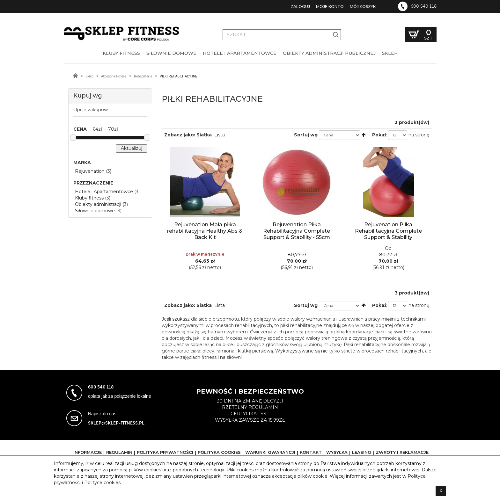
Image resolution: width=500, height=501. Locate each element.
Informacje (87, 452)
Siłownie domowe (95, 211)
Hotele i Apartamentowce (104, 191)
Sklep (89, 76)
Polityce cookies (102, 482)
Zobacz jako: (179, 135)
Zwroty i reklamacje (402, 452)
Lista (219, 135)
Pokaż (379, 135)
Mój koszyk (363, 6)
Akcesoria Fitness (113, 76)
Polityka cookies (219, 452)
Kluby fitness (89, 198)
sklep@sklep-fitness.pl (116, 423)
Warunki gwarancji (270, 452)
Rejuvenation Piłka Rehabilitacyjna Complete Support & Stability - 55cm (296, 230)
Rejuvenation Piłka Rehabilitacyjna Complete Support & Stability (388, 230)
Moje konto (330, 6)
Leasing (361, 452)
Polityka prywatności (165, 452)
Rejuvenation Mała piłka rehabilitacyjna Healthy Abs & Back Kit (205, 230)
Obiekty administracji (98, 204)
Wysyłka (337, 452)
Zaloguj (300, 6)
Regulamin (119, 452)
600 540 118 (424, 6)
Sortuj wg (306, 135)
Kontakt (311, 452)
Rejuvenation (90, 171)
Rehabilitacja (143, 76)
